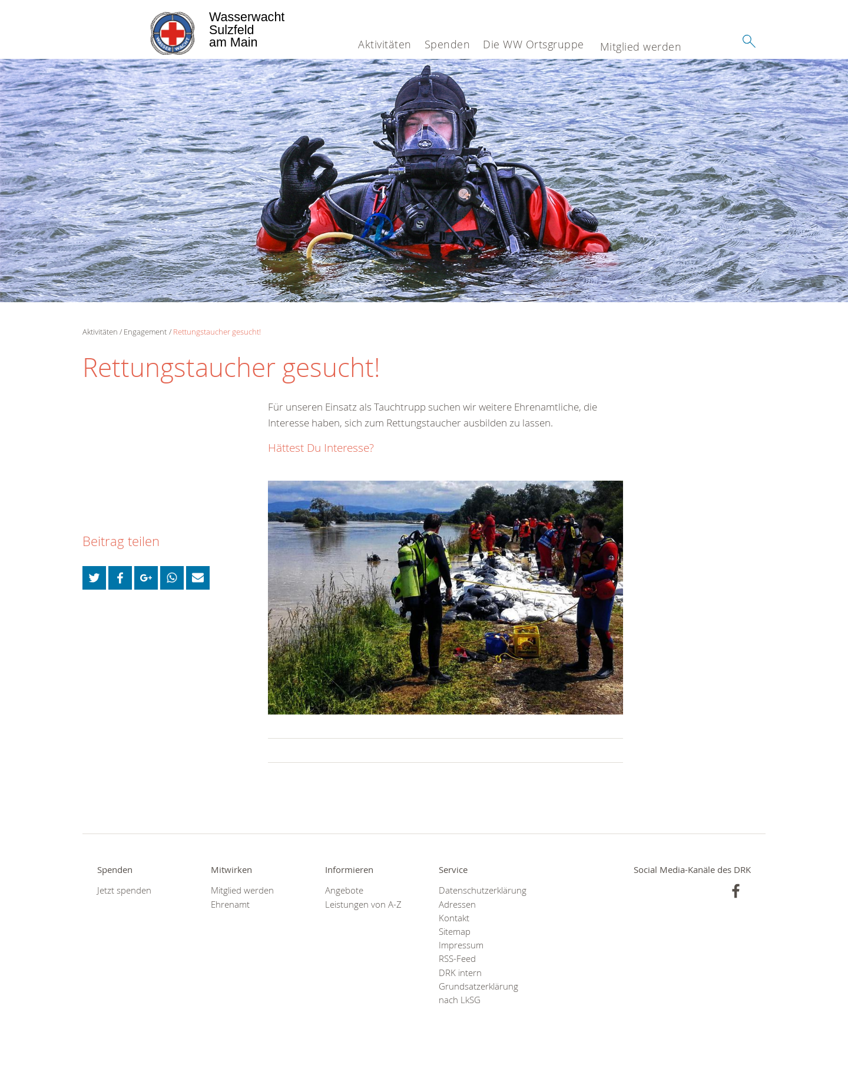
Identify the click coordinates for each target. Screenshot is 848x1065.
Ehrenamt (230, 904)
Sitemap (455, 931)
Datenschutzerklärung (481, 890)
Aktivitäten (385, 44)
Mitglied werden (641, 46)
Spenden (448, 44)
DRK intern (460, 972)
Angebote (344, 890)
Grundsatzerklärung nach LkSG (478, 993)
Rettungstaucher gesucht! (217, 331)
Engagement (145, 331)
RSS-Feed (457, 958)
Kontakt (454, 918)
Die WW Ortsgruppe (533, 44)
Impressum (461, 945)
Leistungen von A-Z (363, 904)
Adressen (457, 904)
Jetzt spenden (124, 890)
